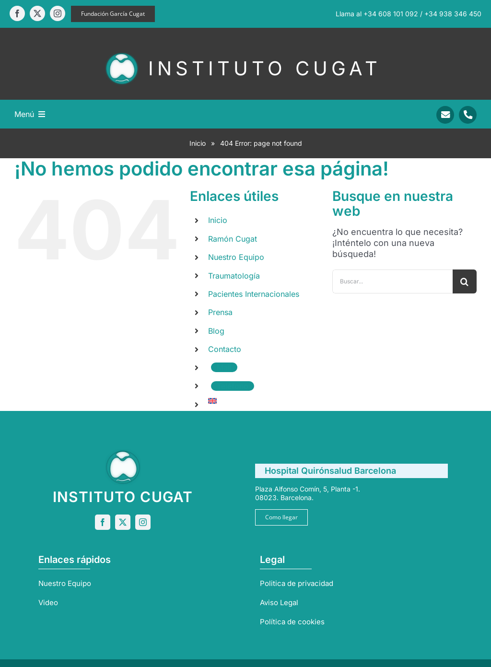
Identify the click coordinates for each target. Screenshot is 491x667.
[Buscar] (465, 281)
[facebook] (17, 13)
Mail (224, 367)
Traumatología (234, 276)
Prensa (220, 312)
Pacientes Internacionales (253, 294)
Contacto (224, 349)
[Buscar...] (392, 281)
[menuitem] (262, 401)
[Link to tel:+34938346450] (468, 115)
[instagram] (57, 13)
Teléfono (232, 386)
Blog (216, 331)
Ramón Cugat (232, 239)
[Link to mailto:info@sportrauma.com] (445, 115)
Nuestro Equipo (236, 257)
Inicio (197, 143)
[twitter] (37, 13)
